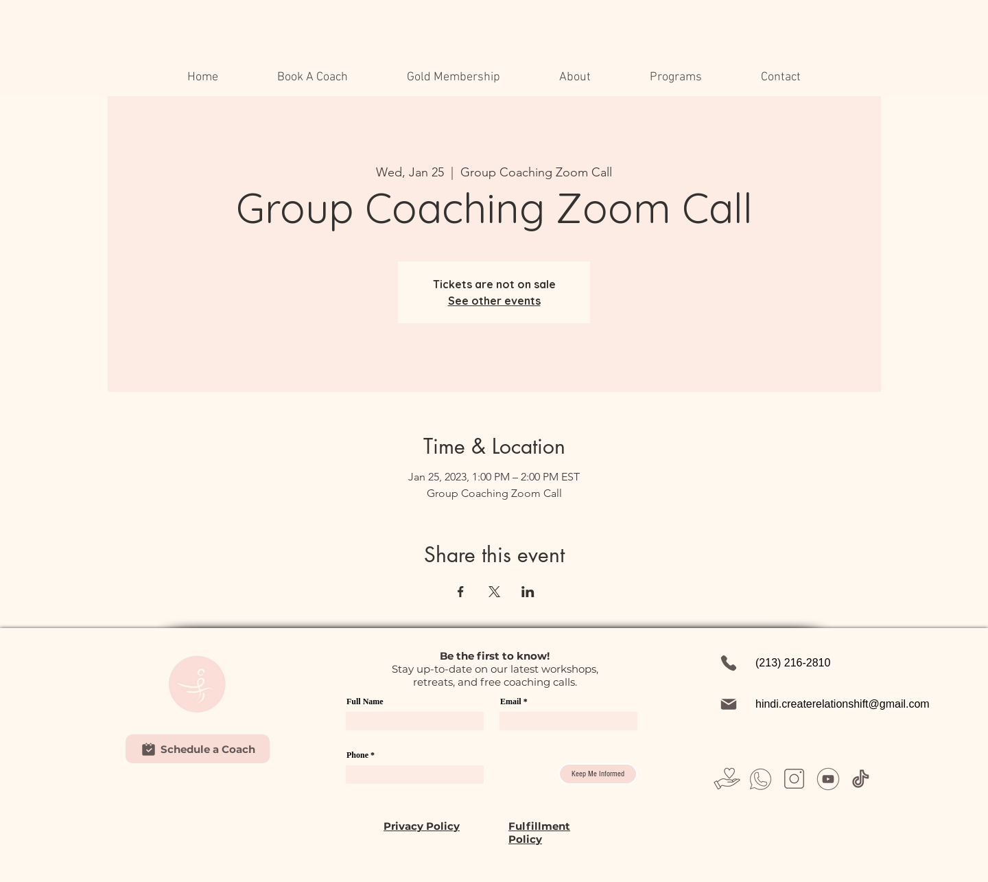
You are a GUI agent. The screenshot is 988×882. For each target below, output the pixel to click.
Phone (357, 755)
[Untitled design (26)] (760, 778)
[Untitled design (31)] (827, 778)
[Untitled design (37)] (861, 778)
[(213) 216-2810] (794, 663)
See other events (494, 300)
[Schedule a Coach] (198, 748)
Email (510, 701)
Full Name (365, 701)
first (488, 655)
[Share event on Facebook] (460, 591)
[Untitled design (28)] (794, 778)
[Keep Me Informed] (597, 774)
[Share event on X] (494, 591)
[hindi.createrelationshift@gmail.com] (829, 704)
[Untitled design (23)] (727, 778)
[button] (575, 77)
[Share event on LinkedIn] (527, 591)
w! (543, 655)
